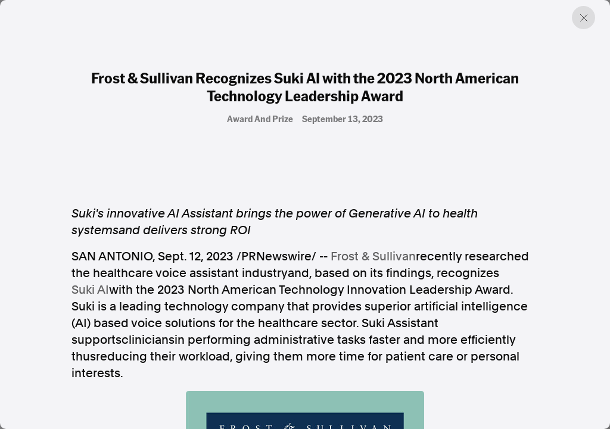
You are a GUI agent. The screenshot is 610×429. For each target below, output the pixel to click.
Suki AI (90, 289)
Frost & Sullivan (373, 256)
